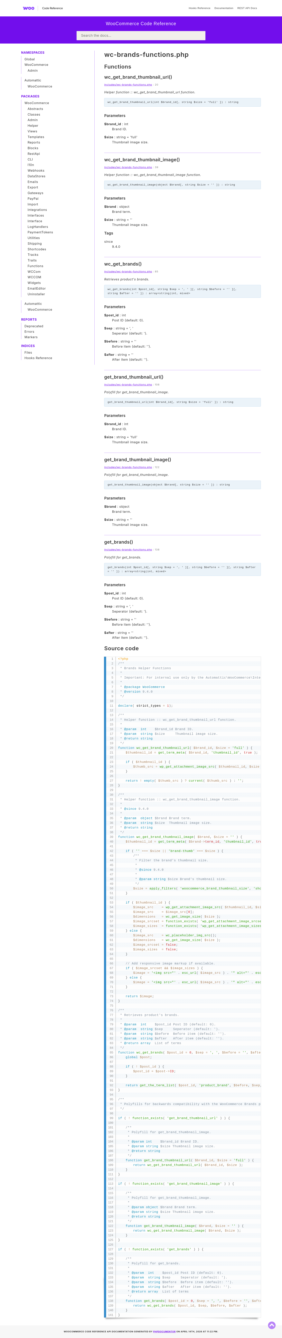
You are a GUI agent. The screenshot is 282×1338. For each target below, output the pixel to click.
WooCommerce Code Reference (141, 23)
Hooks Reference (200, 8)
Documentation (223, 8)
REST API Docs (247, 8)
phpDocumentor (164, 1331)
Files (28, 352)
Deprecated (33, 326)
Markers (31, 337)
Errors (29, 332)
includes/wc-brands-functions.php (128, 84)
